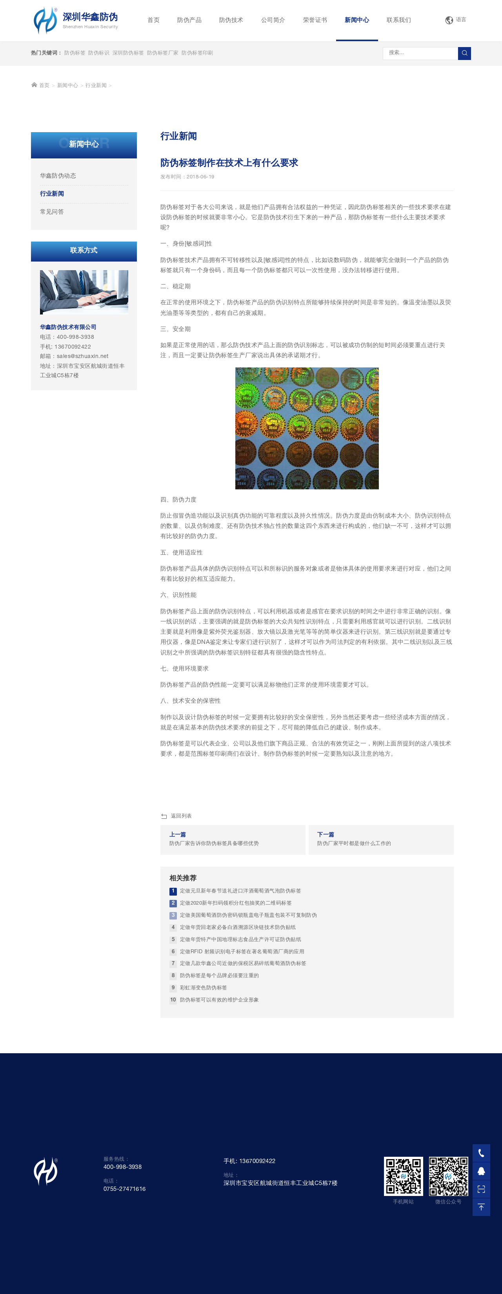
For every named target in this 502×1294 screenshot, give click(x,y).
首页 (153, 21)
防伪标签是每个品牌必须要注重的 (219, 1098)
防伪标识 (98, 53)
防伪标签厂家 (163, 53)
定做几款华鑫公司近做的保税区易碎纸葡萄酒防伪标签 (243, 1086)
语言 (456, 20)
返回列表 (176, 938)
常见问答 (52, 334)
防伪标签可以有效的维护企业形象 (219, 1122)
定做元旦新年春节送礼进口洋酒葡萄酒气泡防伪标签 (240, 1013)
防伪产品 (189, 21)
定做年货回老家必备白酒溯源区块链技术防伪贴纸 (238, 1049)
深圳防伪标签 (128, 53)
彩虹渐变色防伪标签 (203, 1110)
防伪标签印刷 (197, 53)
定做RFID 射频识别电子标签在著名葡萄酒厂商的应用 (242, 1073)
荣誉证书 (315, 21)
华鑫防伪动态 (58, 298)
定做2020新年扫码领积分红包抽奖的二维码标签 (236, 1025)
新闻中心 (357, 21)
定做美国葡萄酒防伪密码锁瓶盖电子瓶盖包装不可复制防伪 (248, 1037)
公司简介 (273, 21)
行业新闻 (96, 208)
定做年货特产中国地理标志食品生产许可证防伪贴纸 (240, 1061)
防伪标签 (74, 53)
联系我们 (399, 21)
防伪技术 (231, 21)
